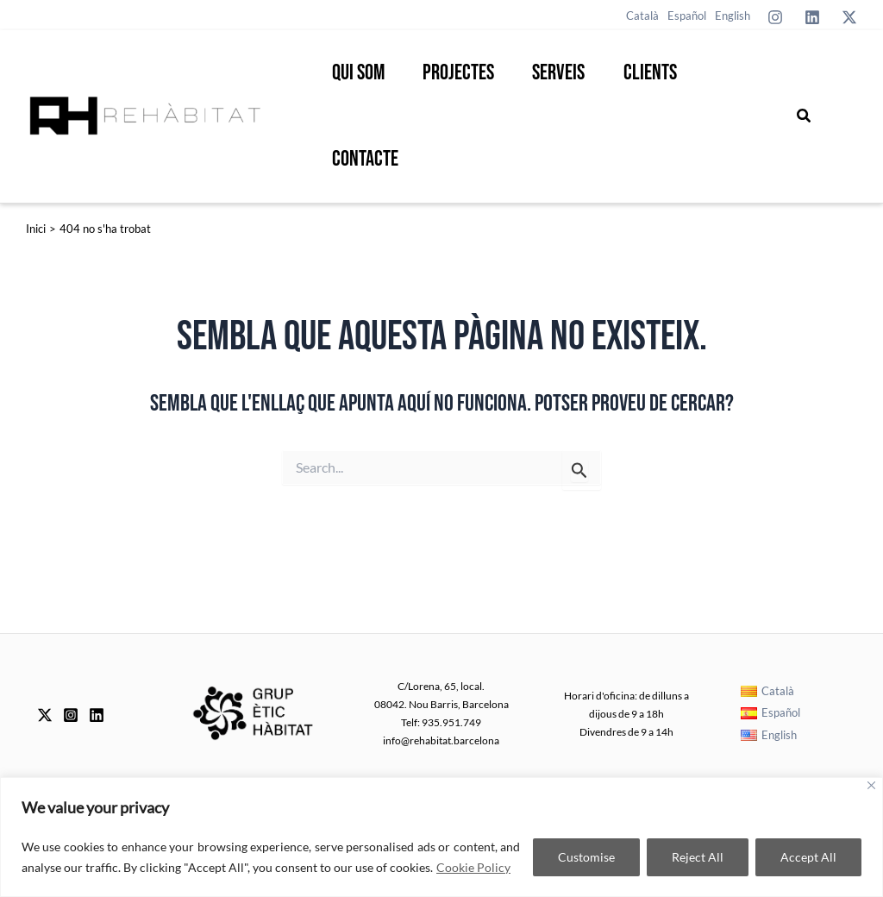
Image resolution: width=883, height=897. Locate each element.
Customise (586, 857)
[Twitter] (849, 17)
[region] (441, 837)
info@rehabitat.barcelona (441, 740)
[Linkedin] (812, 17)
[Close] (871, 785)
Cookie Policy (473, 867)
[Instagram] (775, 17)
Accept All (808, 857)
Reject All (697, 857)
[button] (804, 116)
